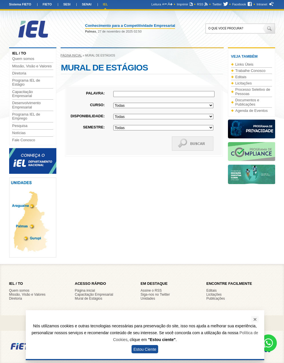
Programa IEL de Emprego (26, 116)
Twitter (216, 4)
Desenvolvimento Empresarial (26, 105)
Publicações (215, 299)
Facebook (239, 4)
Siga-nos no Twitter (155, 295)
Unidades (148, 299)
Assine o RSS (151, 291)
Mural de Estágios (88, 299)
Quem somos (23, 59)
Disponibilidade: (88, 116)
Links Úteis (244, 64)
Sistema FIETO (20, 4)
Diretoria (19, 73)
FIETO (47, 4)
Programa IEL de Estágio (26, 82)
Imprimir (182, 4)
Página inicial (71, 55)
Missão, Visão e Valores (32, 66)
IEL (105, 4)
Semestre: (94, 127)
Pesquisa (19, 126)
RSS (200, 4)
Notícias (19, 133)
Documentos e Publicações (247, 102)
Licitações (243, 83)
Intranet (262, 4)
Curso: (97, 105)
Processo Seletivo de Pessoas (252, 91)
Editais (241, 77)
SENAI (87, 4)
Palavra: (95, 93)
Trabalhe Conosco (250, 70)
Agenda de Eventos (251, 110)
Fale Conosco (23, 140)
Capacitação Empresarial (22, 94)
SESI (66, 4)
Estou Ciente (144, 349)
